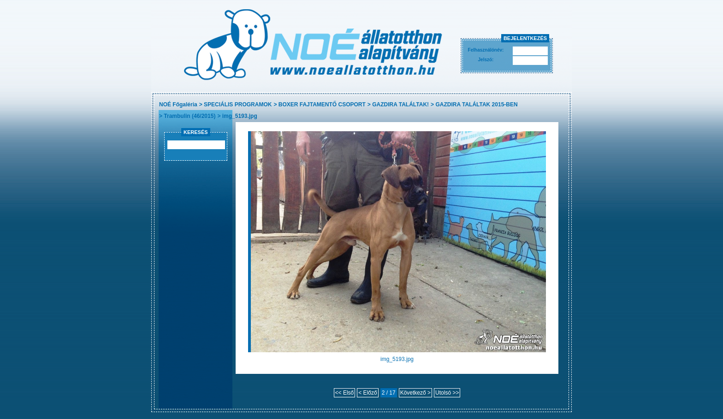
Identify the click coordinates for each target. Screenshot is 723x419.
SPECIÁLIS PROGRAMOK (238, 104)
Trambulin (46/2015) (189, 116)
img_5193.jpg (239, 116)
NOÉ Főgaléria (178, 104)
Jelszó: (486, 59)
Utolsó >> (447, 393)
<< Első (344, 393)
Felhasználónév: (486, 49)
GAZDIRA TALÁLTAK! (400, 104)
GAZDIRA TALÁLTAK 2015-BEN (476, 104)
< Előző (367, 393)
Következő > (415, 393)
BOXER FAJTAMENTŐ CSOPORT (322, 104)
